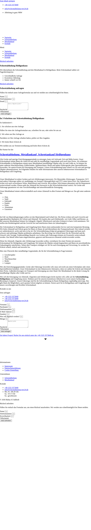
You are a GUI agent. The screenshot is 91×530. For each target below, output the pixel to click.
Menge (2, 320)
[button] (45, 47)
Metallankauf (9, 41)
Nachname (4, 308)
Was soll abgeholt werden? (10, 318)
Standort (3, 315)
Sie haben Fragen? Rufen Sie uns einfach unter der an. (27, 338)
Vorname (3, 306)
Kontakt (7, 44)
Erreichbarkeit (5, 419)
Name (2, 97)
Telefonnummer (6, 99)
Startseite (8, 37)
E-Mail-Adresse (6, 313)
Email (2, 101)
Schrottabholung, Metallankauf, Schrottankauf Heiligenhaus (35, 155)
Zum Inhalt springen (7, 1)
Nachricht (4, 111)
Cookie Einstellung (12, 373)
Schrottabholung (11, 39)
